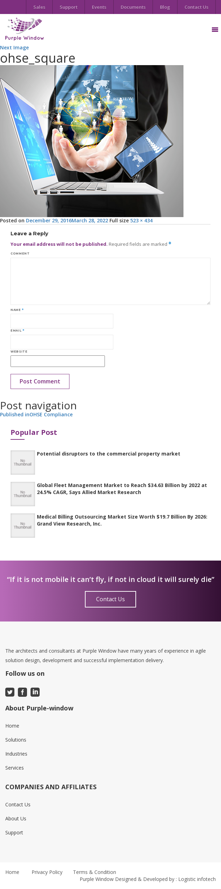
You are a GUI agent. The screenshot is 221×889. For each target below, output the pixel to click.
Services (14, 767)
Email (17, 330)
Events (99, 7)
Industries (16, 753)
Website (19, 351)
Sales (39, 7)
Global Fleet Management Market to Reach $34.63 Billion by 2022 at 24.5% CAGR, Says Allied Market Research (122, 488)
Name (17, 310)
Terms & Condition (94, 872)
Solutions (15, 739)
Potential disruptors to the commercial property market (108, 453)
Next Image (14, 47)
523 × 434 (141, 220)
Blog (165, 7)
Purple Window (97, 879)
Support (69, 7)
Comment (20, 253)
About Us (15, 818)
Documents (133, 7)
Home (12, 725)
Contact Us (196, 7)
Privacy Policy (47, 872)
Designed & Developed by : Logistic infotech (165, 879)
